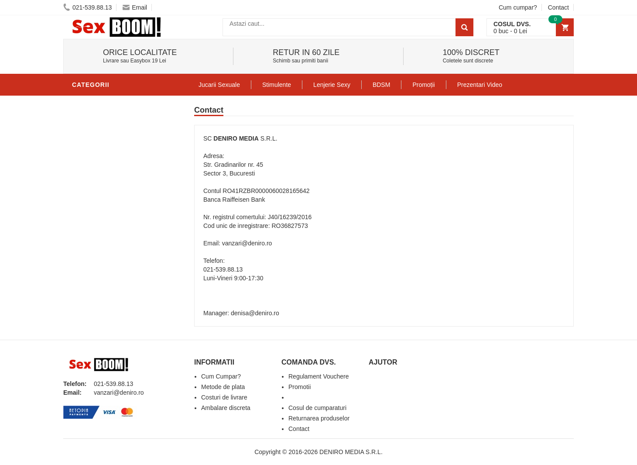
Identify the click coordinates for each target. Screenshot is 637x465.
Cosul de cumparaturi (317, 407)
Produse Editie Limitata (114, 311)
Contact (558, 7)
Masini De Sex (97, 272)
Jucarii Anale (97, 206)
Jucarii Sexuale (219, 84)
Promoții (423, 84)
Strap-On (90, 233)
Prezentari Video (104, 298)
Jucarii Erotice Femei (111, 220)
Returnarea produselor (318, 418)
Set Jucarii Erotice (107, 259)
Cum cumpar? (518, 7)
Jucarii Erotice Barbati (115, 115)
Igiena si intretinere (109, 154)
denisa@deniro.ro (255, 313)
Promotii (89, 285)
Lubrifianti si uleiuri (110, 128)
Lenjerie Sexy (98, 167)
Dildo (83, 180)
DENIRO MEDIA (235, 138)
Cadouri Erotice (102, 246)
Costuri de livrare (224, 397)
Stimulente (276, 84)
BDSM (83, 193)
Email (135, 7)
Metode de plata (223, 386)
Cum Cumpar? (221, 376)
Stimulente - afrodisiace (117, 102)
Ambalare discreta (225, 407)
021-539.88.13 (87, 7)
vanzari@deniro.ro (247, 243)
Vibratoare (94, 141)
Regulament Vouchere (318, 376)
